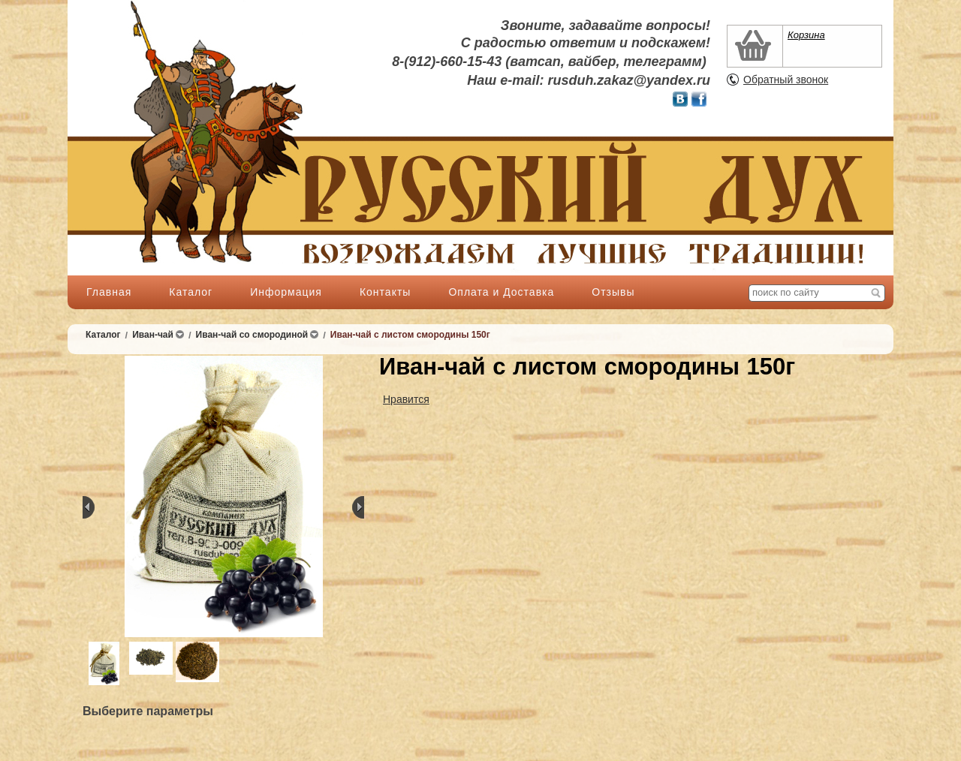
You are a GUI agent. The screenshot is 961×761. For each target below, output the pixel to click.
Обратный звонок (785, 80)
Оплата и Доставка (501, 292)
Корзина (806, 35)
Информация (286, 292)
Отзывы (613, 292)
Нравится (406, 399)
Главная (108, 292)
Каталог (190, 292)
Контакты (385, 292)
